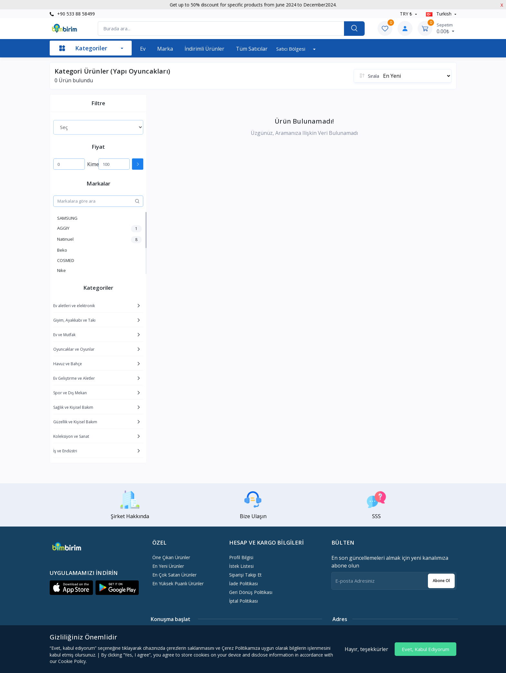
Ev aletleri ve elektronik (74, 305)
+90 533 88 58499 (72, 14)
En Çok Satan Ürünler (174, 575)
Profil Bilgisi (241, 557)
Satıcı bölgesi (291, 48)
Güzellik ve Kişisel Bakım (75, 422)
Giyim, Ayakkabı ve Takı (74, 320)
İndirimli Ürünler (204, 48)
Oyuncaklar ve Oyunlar (74, 349)
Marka (165, 48)
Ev (143, 48)
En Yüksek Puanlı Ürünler (178, 583)
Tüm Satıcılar (252, 48)
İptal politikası (243, 601)
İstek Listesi (241, 566)
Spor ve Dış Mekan (70, 393)
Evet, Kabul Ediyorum (425, 649)
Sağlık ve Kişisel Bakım (73, 407)
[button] (71, 587)
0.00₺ (445, 28)
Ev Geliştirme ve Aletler (74, 378)
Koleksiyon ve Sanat (71, 436)
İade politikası (243, 583)
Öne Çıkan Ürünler (171, 557)
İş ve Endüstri (65, 451)
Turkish (439, 14)
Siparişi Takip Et (245, 575)
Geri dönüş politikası (250, 592)
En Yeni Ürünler (168, 566)
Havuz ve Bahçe (67, 364)
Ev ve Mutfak (64, 334)
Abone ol (441, 580)
